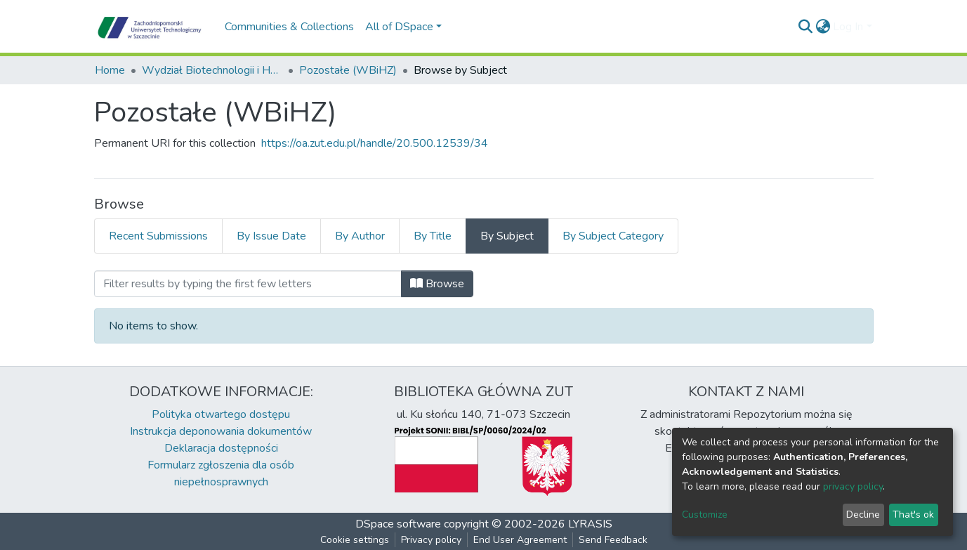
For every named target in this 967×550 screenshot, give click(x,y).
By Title (433, 236)
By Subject (507, 236)
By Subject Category (613, 236)
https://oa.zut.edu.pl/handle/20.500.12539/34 (374, 143)
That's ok (913, 514)
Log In (848, 26)
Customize (705, 514)
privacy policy (853, 486)
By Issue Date (271, 236)
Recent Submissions (158, 236)
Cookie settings (354, 539)
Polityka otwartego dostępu (221, 414)
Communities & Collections (289, 26)
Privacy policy (431, 539)
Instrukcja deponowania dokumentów (221, 431)
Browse (437, 284)
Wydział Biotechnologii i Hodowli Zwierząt (212, 70)
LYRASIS (590, 524)
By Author (360, 236)
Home (110, 70)
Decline (863, 514)
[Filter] (248, 283)
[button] (822, 26)
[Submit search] (805, 26)
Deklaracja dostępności (221, 448)
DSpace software (398, 524)
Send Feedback (613, 539)
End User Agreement (520, 539)
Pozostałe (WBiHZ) (348, 70)
